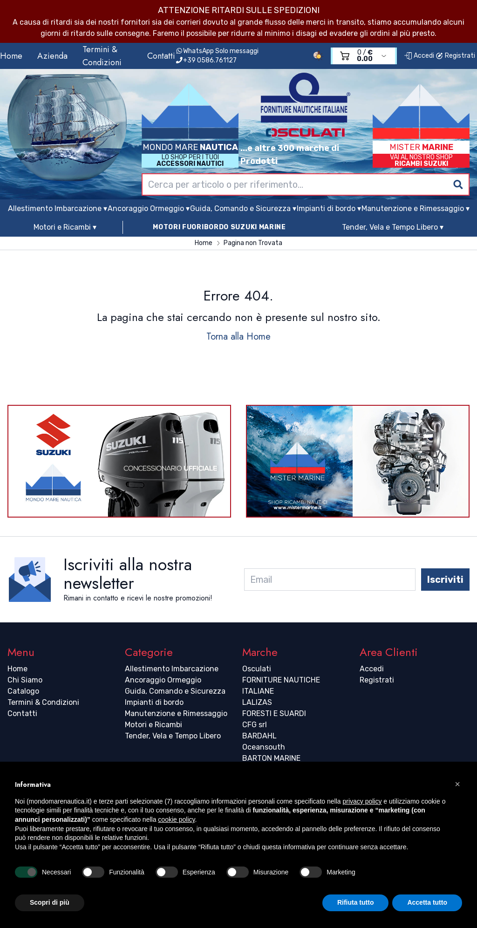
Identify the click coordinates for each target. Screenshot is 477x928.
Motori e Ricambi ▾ (65, 227)
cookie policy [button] (176, 819)
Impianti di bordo (154, 702)
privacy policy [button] (362, 801)
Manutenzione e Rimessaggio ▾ (415, 208)
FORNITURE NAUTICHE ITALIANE (281, 686)
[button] (457, 784)
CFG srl (254, 724)
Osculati (256, 668)
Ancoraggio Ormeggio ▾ (149, 208)
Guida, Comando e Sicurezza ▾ (243, 208)
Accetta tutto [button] (427, 902)
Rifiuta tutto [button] (355, 902)
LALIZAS (257, 702)
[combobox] (306, 184)
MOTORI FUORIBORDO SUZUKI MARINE (219, 227)
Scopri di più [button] (49, 902)
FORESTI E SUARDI (274, 713)
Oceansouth (263, 747)
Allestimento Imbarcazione (171, 668)
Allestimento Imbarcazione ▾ (57, 208)
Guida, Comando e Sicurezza (175, 691)
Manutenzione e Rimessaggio (176, 713)
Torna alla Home (238, 336)
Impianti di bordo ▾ (329, 208)
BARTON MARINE (271, 758)
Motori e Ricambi (153, 724)
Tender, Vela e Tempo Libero (173, 735)
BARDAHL (259, 735)
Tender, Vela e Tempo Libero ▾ (392, 227)
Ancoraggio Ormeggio (163, 680)
